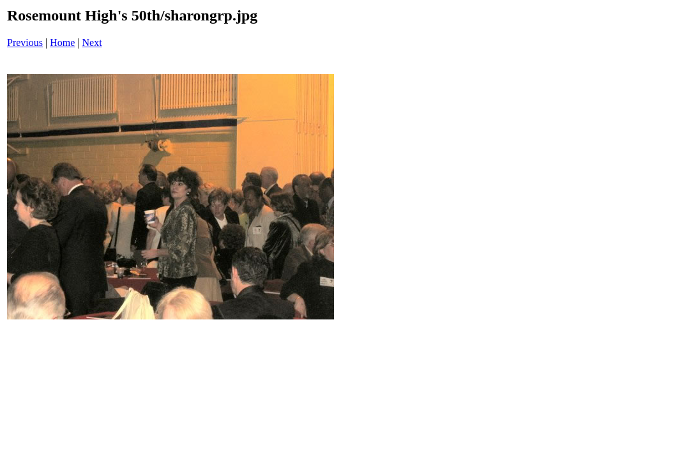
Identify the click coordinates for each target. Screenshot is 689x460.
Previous (25, 42)
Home (62, 42)
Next (92, 42)
